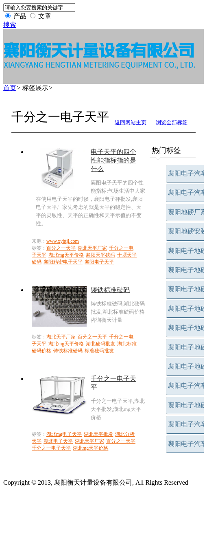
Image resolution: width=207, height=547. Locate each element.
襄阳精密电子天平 (63, 262)
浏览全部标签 (171, 122)
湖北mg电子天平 (64, 434)
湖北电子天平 (58, 441)
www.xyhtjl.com (62, 241)
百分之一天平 (61, 248)
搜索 (9, 24)
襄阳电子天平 (99, 262)
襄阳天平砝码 (100, 255)
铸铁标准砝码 (68, 351)
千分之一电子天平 (51, 448)
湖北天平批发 (98, 434)
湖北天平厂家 (92, 248)
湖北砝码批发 (100, 344)
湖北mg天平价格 (66, 255)
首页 (9, 87)
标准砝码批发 (99, 351)
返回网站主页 (130, 122)
